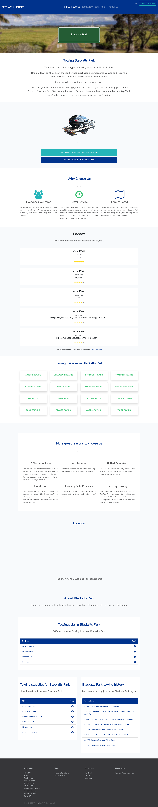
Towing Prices (29, 786)
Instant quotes (72, 7)
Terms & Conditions (62, 773)
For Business (29, 783)
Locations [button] (100, 7)
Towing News (29, 778)
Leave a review (96, 350)
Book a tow (87, 7)
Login (135, 3)
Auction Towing (30, 791)
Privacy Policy (60, 775)
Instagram (88, 778)
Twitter (87, 775)
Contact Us (28, 796)
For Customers (29, 780)
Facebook (88, 773)
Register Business (148, 3)
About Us (27, 773)
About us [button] (113, 7)
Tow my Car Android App (124, 773)
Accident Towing (30, 793)
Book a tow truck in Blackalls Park (79, 159)
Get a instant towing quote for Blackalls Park (79, 152)
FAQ (26, 775)
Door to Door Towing (32, 788)
